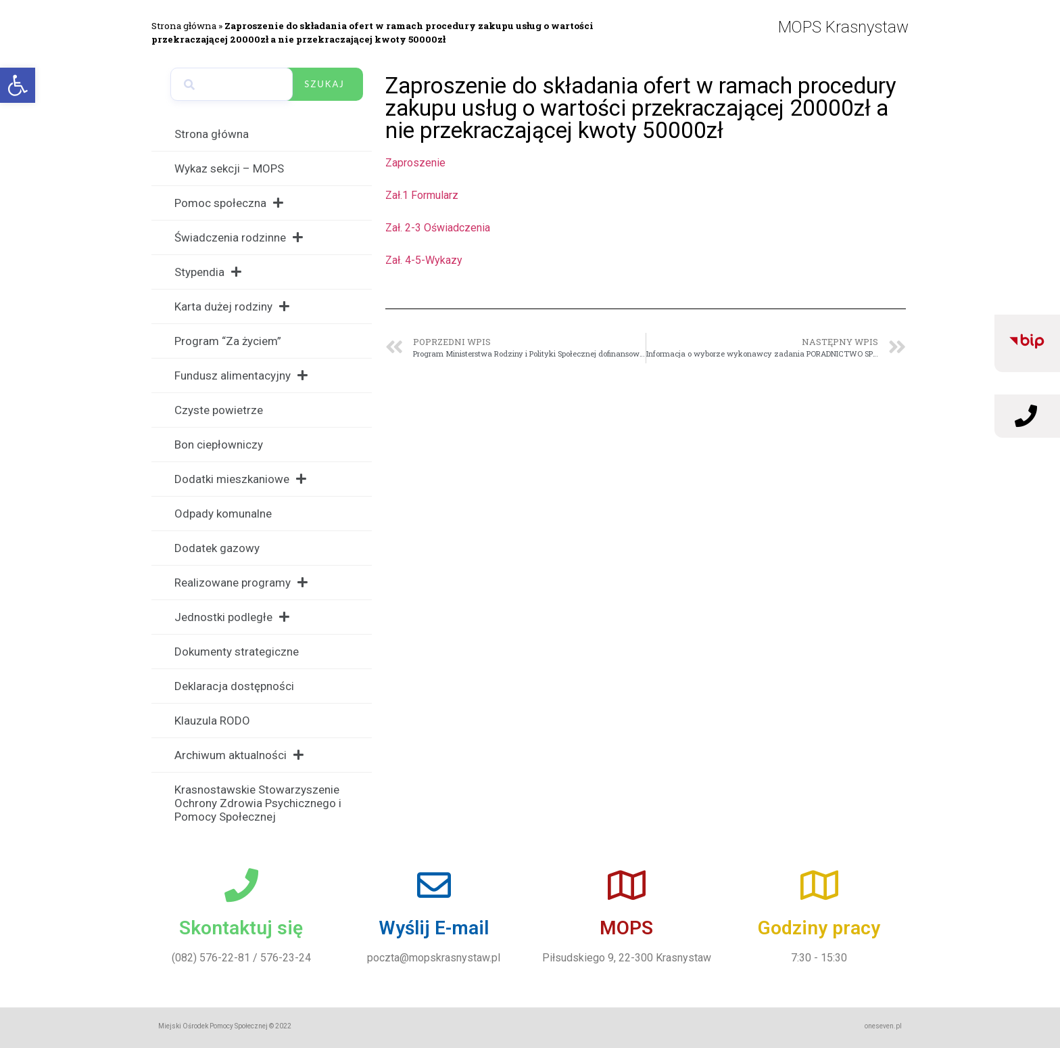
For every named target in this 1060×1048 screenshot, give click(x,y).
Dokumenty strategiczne (236, 651)
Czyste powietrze (218, 410)
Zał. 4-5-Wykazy (423, 260)
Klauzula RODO (212, 720)
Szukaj (324, 83)
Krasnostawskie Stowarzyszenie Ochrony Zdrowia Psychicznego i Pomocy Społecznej (257, 803)
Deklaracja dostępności (234, 686)
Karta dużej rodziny (231, 306)
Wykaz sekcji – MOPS (229, 168)
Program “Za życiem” (227, 341)
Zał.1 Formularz (421, 195)
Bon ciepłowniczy (218, 444)
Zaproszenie (415, 162)
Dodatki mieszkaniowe (240, 478)
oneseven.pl (883, 1026)
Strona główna (183, 26)
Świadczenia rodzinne (238, 237)
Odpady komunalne (223, 513)
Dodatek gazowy (217, 548)
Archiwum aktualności (239, 754)
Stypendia (207, 271)
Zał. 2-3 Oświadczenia (437, 227)
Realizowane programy (241, 582)
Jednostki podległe (231, 616)
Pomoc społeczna (228, 202)
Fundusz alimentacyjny (241, 375)
